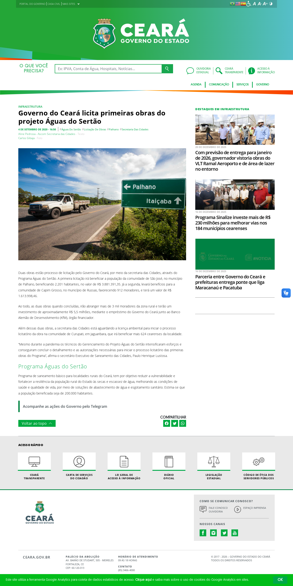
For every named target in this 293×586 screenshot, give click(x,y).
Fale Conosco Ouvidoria (218, 509)
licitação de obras (95, 129)
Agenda (196, 84)
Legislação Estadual (213, 466)
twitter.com (224, 532)
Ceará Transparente (34, 466)
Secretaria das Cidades (135, 129)
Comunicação (219, 84)
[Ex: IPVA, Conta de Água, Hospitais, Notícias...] (108, 68)
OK (280, 580)
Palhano (114, 129)
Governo (262, 84)
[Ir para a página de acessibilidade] (249, 3)
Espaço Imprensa (254, 507)
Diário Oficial (168, 466)
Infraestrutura (30, 107)
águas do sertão (71, 129)
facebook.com (203, 532)
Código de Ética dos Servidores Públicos (258, 466)
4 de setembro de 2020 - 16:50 (37, 129)
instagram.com (213, 532)
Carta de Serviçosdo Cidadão (79, 466)
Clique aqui (143, 580)
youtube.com (234, 532)
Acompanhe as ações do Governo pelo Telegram (65, 406)
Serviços (242, 84)
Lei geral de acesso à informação (124, 466)
